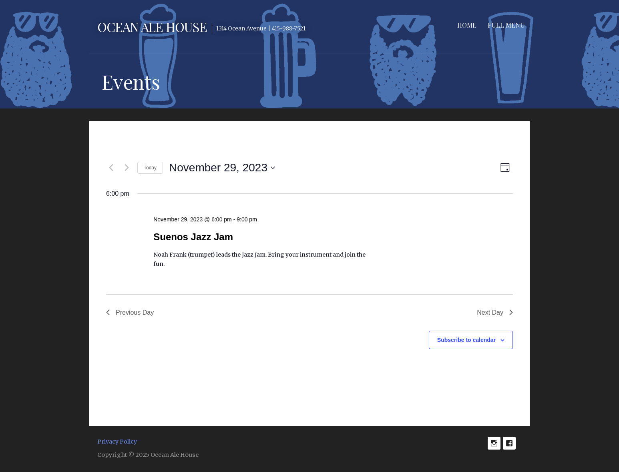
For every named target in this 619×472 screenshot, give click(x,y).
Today (150, 168)
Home (466, 25)
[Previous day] (111, 168)
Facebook (509, 443)
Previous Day (130, 312)
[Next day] (126, 168)
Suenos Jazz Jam (193, 236)
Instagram (494, 443)
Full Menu (506, 25)
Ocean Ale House (152, 26)
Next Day (495, 312)
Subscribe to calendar (466, 340)
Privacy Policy (117, 441)
